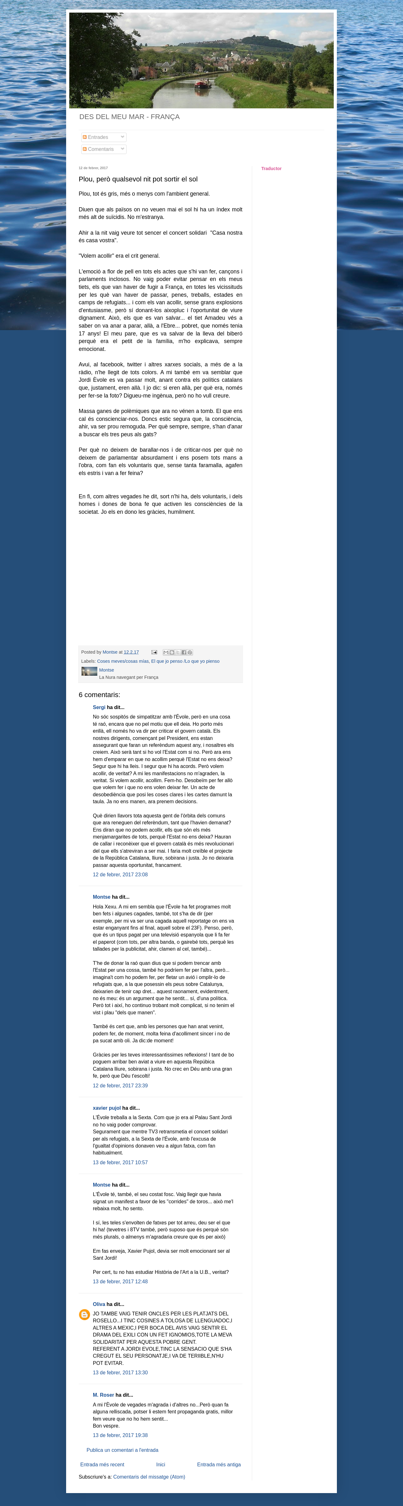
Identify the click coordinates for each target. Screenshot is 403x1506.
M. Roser (103, 1395)
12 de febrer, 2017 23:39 (120, 1085)
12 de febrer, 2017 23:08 (120, 874)
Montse (102, 897)
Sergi (99, 707)
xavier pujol (107, 1108)
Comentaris (98, 149)
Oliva (99, 1304)
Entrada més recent (102, 1464)
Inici (160, 1464)
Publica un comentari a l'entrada (122, 1450)
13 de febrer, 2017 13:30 (120, 1372)
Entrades (95, 137)
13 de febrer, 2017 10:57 (120, 1162)
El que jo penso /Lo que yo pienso (185, 661)
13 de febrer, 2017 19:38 (120, 1435)
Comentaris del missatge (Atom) (149, 1477)
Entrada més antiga (219, 1464)
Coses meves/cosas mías (123, 661)
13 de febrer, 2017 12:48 (120, 1281)
